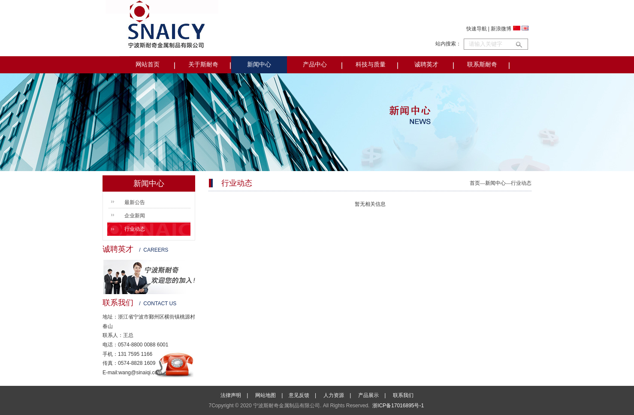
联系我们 (403, 395)
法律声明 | (237, 395)
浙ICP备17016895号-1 (398, 406)
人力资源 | (340, 395)
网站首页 (148, 64)
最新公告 (134, 202)
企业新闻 (134, 216)
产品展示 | (375, 395)
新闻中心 (259, 64)
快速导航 (476, 29)
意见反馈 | (305, 395)
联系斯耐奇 (482, 64)
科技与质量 (371, 64)
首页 (475, 183)
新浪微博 (501, 29)
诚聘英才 (426, 64)
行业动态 (134, 229)
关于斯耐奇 (203, 64)
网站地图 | (272, 395)
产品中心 (315, 64)
